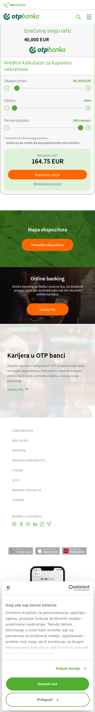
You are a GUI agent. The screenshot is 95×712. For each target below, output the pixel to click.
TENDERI (18, 500)
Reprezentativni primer (47, 183)
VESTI (16, 480)
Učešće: (10, 100)
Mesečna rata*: (47, 155)
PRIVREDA (19, 451)
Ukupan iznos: (15, 80)
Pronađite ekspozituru (47, 245)
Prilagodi (47, 700)
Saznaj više (47, 309)
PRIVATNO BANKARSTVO (28, 460)
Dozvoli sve (47, 684)
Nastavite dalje (47, 174)
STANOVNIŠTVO (22, 431)
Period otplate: (16, 120)
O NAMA (17, 470)
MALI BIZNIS (20, 441)
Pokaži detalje (68, 668)
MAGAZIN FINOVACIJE (26, 490)
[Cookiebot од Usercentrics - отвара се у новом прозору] (68, 588)
